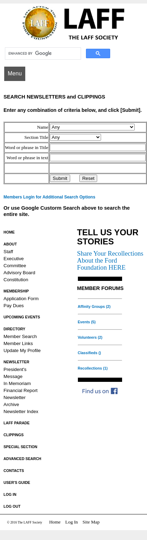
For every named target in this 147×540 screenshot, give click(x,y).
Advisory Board (19, 272)
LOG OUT (12, 506)
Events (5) (87, 322)
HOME (9, 232)
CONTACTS (14, 470)
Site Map (91, 522)
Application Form (21, 298)
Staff (8, 251)
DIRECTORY (14, 329)
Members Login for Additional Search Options (49, 197)
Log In (71, 522)
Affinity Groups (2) (94, 306)
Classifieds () (89, 353)
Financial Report (21, 390)
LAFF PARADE (16, 423)
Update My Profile (22, 350)
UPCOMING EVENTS (22, 317)
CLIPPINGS (14, 435)
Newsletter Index (21, 411)
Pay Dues (14, 305)
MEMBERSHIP (16, 291)
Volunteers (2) (90, 337)
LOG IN (10, 494)
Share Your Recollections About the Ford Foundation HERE (110, 260)
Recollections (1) (93, 368)
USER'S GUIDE (17, 482)
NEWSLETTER (16, 362)
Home (55, 522)
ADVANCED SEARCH (22, 459)
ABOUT (10, 244)
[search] (42, 53)
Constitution (16, 279)
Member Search (20, 336)
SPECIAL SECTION (20, 447)
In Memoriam (17, 383)
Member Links (18, 343)
